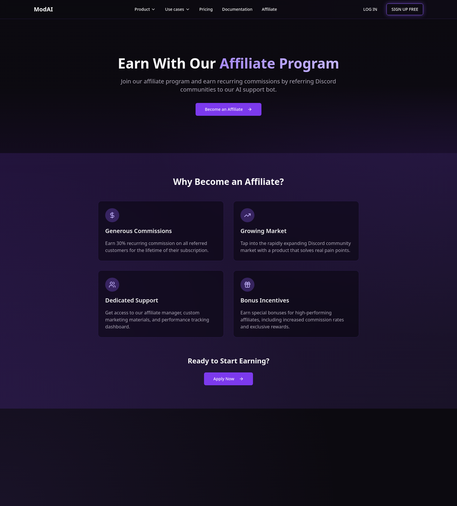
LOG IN (370, 9)
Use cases (177, 9)
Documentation (237, 9)
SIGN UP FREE (404, 9)
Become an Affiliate (228, 109)
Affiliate (269, 9)
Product (145, 9)
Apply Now (228, 378)
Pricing (206, 9)
